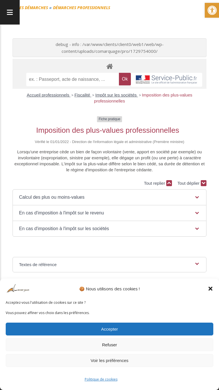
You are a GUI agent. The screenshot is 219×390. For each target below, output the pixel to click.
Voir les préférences (110, 360)
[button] (210, 289)
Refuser (109, 344)
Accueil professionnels (48, 95)
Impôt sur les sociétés (116, 95)
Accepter (109, 329)
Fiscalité (82, 95)
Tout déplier (191, 183)
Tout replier (158, 183)
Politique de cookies (101, 379)
